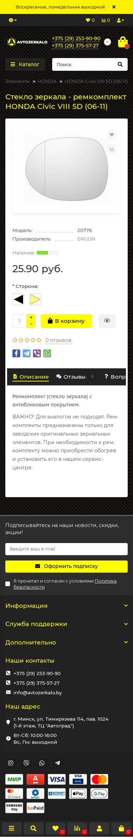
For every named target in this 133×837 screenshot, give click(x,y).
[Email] (66, 549)
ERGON (86, 239)
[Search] (90, 64)
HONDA (47, 81)
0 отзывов (58, 340)
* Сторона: (25, 286)
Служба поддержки (66, 624)
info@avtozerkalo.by (37, 692)
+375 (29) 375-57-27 (36, 683)
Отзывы (76, 376)
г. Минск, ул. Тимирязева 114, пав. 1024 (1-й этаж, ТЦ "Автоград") (61, 722)
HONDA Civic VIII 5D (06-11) (96, 81)
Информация (66, 605)
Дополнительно (66, 642)
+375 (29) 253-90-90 (37, 673)
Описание (30, 376)
